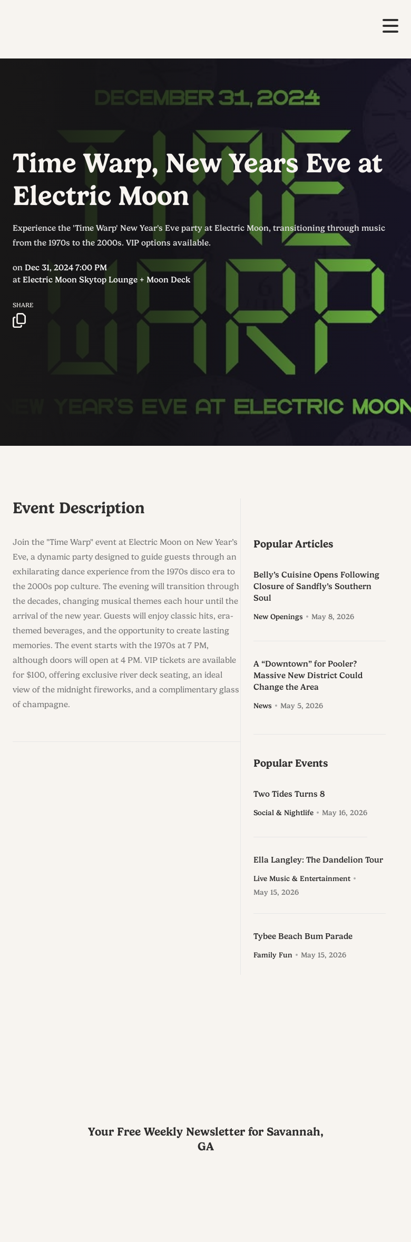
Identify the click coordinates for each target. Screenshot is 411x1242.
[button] (390, 26)
